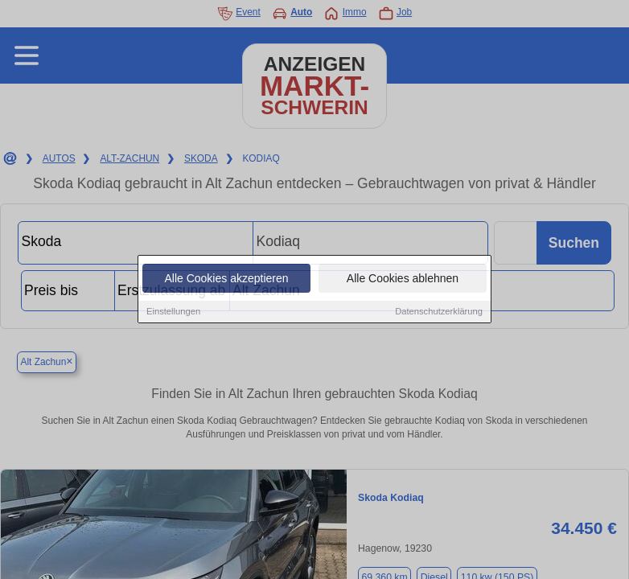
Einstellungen (173, 312)
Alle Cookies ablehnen (402, 279)
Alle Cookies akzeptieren (226, 279)
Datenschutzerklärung (439, 312)
